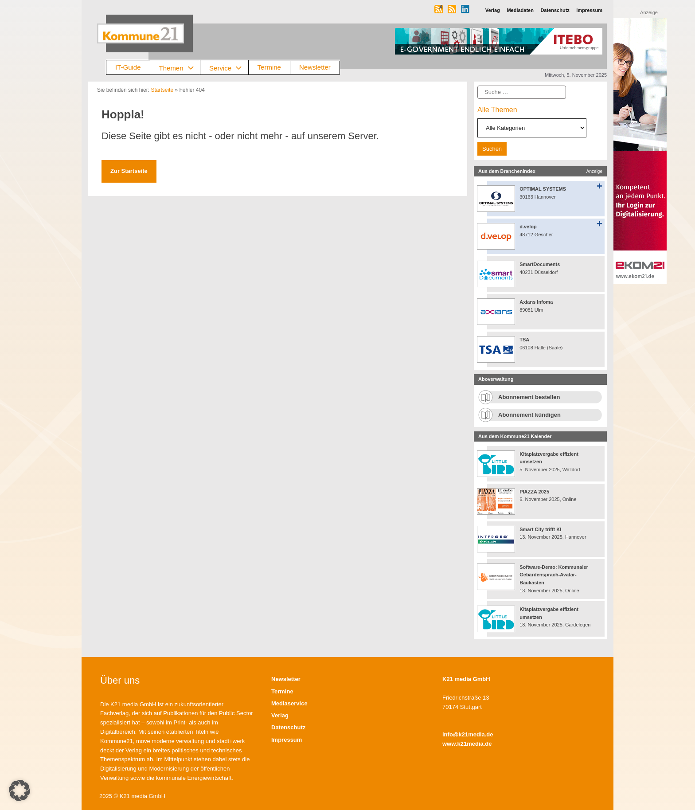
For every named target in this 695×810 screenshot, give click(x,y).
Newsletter (315, 67)
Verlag (280, 715)
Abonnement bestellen (529, 397)
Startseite (162, 90)
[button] (19, 790)
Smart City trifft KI (540, 529)
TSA (524, 339)
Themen (179, 67)
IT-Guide (128, 67)
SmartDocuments (539, 264)
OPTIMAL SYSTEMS (542, 189)
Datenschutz (288, 727)
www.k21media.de (467, 743)
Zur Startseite (129, 171)
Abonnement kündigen (529, 414)
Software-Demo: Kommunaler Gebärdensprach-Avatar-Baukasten (553, 574)
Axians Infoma (536, 302)
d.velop (528, 226)
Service (228, 67)
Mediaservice (289, 703)
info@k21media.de (467, 734)
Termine (269, 67)
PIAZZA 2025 (534, 491)
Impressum (286, 739)
